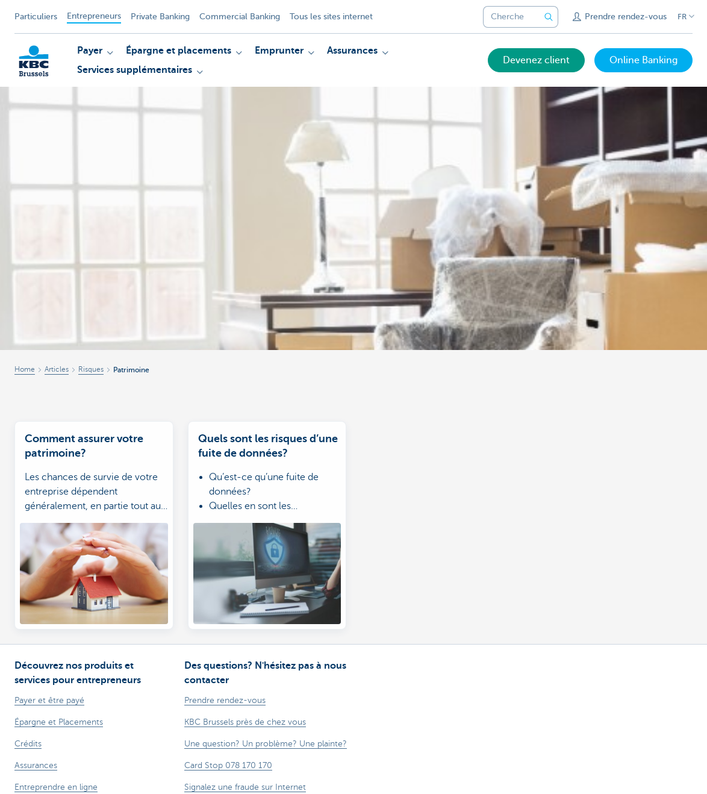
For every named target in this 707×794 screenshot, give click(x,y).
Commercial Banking (239, 16)
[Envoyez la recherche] (548, 17)
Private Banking (160, 16)
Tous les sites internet (331, 16)
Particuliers (35, 16)
